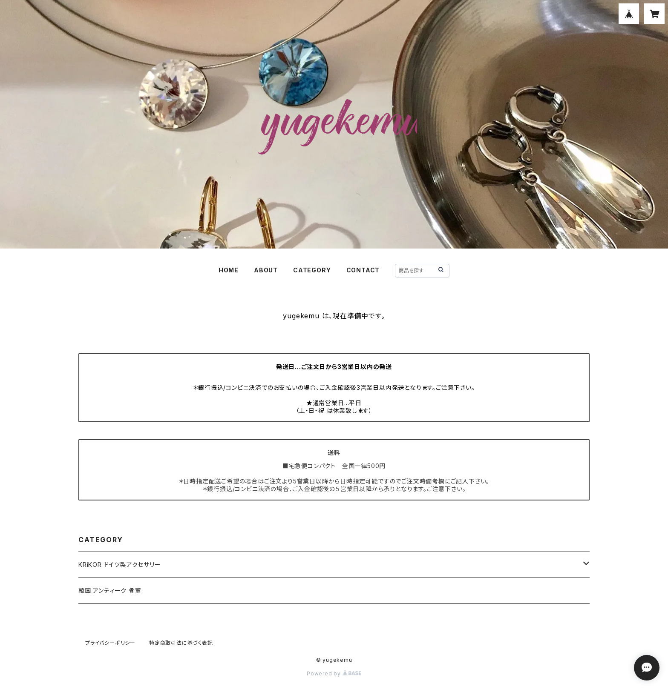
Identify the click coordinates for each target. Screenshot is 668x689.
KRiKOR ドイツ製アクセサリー (119, 564)
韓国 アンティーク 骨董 (109, 590)
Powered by (334, 673)
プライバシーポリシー (110, 643)
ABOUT (266, 270)
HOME (229, 270)
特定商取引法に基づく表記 (181, 643)
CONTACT (363, 270)
